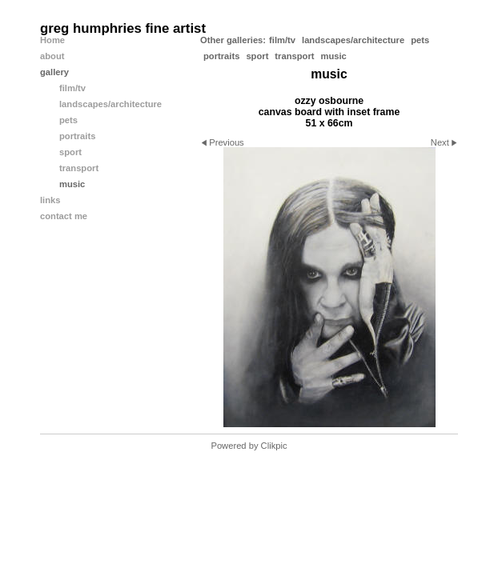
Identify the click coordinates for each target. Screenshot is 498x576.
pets (420, 40)
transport (294, 56)
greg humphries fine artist (123, 28)
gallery (54, 72)
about (52, 56)
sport (257, 56)
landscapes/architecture (353, 40)
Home (52, 40)
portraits (221, 56)
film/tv (282, 40)
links (50, 200)
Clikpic (274, 445)
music (333, 56)
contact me (63, 216)
